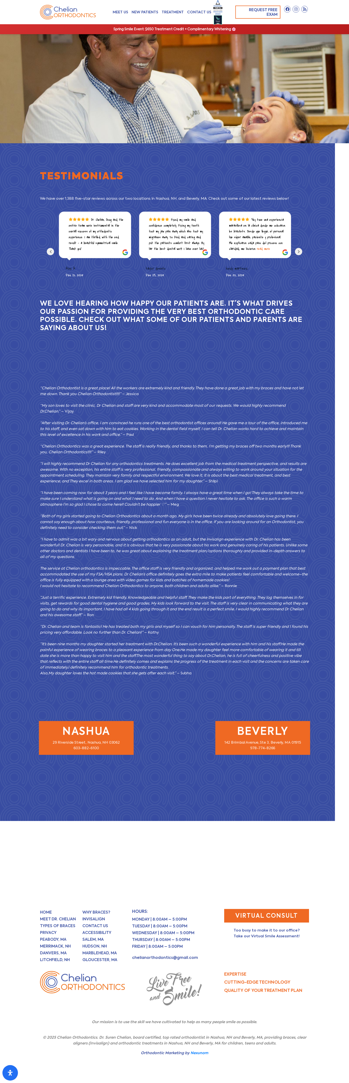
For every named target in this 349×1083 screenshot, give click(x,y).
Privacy (48, 932)
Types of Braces (57, 926)
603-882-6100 (86, 746)
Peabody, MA (53, 939)
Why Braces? (96, 912)
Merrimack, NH (55, 946)
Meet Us (120, 12)
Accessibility (96, 932)
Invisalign (93, 919)
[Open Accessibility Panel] (10, 1073)
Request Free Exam (260, 12)
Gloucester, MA (99, 960)
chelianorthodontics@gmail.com (165, 957)
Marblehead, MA (99, 953)
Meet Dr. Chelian (58, 919)
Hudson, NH (94, 946)
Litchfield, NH (55, 960)
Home (46, 912)
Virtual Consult (266, 916)
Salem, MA (93, 939)
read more (263, 249)
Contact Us (199, 12)
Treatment (173, 12)
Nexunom (199, 1052)
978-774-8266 (262, 746)
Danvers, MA (53, 953)
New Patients (145, 12)
